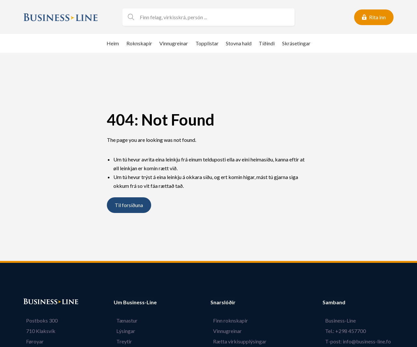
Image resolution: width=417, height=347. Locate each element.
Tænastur (124, 320)
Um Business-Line (135, 302)
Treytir (121, 341)
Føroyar (32, 341)
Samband (339, 302)
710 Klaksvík (38, 331)
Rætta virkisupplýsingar (242, 341)
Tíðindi (267, 43)
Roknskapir (139, 43)
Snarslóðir (228, 302)
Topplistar (207, 43)
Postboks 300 (39, 320)
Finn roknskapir (233, 320)
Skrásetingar (296, 43)
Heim (113, 43)
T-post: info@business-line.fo (361, 341)
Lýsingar (123, 331)
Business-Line (343, 320)
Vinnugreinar (173, 43)
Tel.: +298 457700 (348, 331)
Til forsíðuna (129, 205)
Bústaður (34, 302)
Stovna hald (239, 43)
